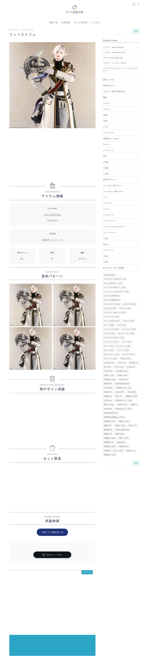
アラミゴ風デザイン (44, 634)
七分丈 (105, 263)
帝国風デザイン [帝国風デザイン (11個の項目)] (124, 394)
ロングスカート (109, 227)
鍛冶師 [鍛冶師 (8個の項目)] (121, 449)
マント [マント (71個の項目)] (109, 352)
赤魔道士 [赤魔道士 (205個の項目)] (110, 445)
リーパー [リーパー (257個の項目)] (123, 357)
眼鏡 (105, 104)
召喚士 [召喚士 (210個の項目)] (122, 382)
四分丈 (105, 251)
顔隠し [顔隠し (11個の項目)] (131, 457)
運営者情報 (13, 632)
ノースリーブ (108, 157)
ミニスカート (108, 221)
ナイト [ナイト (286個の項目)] (109, 332)
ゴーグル (106, 116)
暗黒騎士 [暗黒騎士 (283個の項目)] (132, 403)
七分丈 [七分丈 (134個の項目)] (125, 365)
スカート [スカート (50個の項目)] (129, 327)
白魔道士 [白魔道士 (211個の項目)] (110, 428)
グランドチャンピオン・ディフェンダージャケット (121, 76)
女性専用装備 (67, 634)
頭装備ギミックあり (111, 145)
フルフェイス (108, 139)
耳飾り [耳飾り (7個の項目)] (133, 432)
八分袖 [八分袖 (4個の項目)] (131, 373)
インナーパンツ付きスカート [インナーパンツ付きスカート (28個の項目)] (116, 298)
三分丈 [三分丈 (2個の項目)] (122, 369)
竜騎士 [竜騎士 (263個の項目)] (120, 432)
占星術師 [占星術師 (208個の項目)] (122, 378)
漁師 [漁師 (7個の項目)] (134, 411)
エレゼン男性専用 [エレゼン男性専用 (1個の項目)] (112, 306)
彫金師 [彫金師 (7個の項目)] (108, 398)
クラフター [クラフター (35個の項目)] (110, 315)
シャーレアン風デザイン (49, 632)
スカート (106, 216)
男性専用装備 (26, 642)
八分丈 (105, 268)
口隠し (105, 127)
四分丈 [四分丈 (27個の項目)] (124, 386)
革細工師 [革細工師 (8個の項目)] (124, 453)
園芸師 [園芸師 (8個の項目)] (108, 390)
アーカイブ (14, 614)
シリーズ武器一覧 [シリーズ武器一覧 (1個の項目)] (112, 327)
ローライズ (107, 210)
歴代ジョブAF (108, 86)
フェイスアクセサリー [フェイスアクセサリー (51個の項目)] (114, 344)
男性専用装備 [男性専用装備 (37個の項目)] (111, 419)
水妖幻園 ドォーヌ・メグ (52, 246)
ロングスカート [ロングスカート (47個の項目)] (112, 361)
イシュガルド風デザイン (113, 192)
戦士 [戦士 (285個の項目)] (132, 398)
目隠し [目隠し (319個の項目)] (124, 428)
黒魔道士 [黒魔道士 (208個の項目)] (110, 461)
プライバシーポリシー (29, 632)
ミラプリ (95, 29)
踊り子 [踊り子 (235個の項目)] (124, 445)
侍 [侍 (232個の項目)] (108, 373)
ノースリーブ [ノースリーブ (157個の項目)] (112, 336)
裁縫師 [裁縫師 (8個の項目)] (108, 436)
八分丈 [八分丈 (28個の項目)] (119, 373)
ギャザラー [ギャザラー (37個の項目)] (130, 311)
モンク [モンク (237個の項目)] (109, 357)
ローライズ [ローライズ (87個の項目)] (129, 361)
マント (105, 204)
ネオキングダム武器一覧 (113, 64)
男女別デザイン (109, 92)
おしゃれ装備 (80, 29)
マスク (105, 133)
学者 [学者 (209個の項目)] (108, 394)
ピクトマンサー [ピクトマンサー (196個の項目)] (126, 340)
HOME (12, 625)
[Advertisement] (52, 163)
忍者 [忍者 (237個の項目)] (120, 398)
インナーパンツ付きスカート (114, 233)
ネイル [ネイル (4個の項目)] (122, 332)
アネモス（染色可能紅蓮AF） (115, 98)
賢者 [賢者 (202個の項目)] (120, 440)
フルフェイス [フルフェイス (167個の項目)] (112, 348)
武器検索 (66, 29)
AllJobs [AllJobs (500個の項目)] (110, 282)
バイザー (106, 110)
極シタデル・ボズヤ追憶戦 (113, 274)
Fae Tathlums (52, 227)
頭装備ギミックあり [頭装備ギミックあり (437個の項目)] (114, 457)
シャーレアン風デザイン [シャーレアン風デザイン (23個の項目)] (115, 319)
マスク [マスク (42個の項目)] (127, 348)
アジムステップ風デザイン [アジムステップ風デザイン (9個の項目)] (115, 286)
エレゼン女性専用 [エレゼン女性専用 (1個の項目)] (112, 302)
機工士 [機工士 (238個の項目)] (109, 411)
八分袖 (105, 180)
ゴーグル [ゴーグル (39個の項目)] (125, 315)
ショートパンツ (109, 239)
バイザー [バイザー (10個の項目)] (110, 340)
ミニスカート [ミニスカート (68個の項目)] (123, 352)
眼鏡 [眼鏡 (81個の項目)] (108, 432)
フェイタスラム (52, 221)
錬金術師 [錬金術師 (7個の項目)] (109, 449)
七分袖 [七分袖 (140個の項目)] (109, 369)
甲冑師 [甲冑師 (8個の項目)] (108, 415)
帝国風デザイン (75, 640)
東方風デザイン (109, 186)
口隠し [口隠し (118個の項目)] (109, 382)
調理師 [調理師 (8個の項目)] (108, 440)
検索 (136, 38)
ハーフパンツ (108, 257)
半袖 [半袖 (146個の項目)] (108, 378)
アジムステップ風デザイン (113, 198)
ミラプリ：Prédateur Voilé (114, 59)
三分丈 (105, 245)
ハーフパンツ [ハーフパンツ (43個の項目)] (129, 336)
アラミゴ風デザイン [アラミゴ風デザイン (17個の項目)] (113, 290)
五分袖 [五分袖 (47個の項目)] (134, 369)
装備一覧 (53, 29)
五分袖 (105, 169)
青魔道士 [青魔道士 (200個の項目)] (110, 453)
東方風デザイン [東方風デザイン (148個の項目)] (124, 407)
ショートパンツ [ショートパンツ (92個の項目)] (112, 323)
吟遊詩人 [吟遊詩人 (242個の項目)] (110, 386)
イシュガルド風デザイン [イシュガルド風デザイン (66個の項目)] (115, 294)
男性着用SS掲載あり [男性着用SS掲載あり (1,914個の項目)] (115, 424)
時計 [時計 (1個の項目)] (119, 403)
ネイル (105, 151)
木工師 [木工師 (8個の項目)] (108, 407)
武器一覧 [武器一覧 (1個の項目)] (122, 411)
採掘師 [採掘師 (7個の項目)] (108, 403)
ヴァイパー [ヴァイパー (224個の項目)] (111, 365)
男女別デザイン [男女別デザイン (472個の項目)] (124, 415)
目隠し (105, 122)
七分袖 (105, 174)
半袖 (105, 163)
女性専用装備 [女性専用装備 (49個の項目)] (122, 390)
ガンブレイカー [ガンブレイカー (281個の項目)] (112, 311)
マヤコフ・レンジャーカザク (114, 70)
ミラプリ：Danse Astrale (113, 54)
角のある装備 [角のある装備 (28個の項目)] (122, 436)
